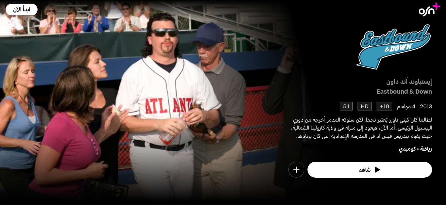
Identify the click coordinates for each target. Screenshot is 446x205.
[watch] (369, 170)
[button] (22, 9)
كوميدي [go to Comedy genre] (407, 148)
